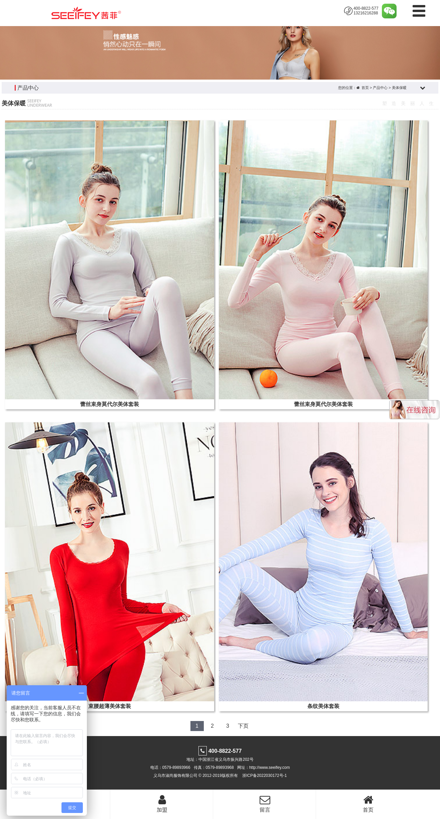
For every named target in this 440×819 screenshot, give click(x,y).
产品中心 (380, 88)
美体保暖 (399, 88)
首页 (365, 88)
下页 (243, 726)
